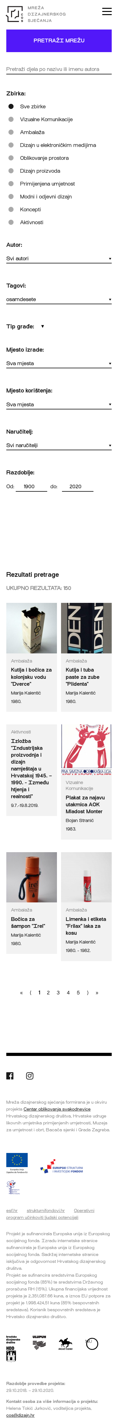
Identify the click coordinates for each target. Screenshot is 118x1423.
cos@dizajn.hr (20, 1415)
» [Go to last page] (97, 993)
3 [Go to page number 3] (58, 993)
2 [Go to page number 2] (48, 993)
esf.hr (12, 1210)
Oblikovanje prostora (44, 158)
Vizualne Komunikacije (46, 119)
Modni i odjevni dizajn (46, 197)
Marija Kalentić (26, 693)
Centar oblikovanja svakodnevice (57, 1109)
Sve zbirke (33, 107)
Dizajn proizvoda (40, 171)
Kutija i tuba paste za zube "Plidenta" (82, 677)
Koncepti (30, 210)
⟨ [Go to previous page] (30, 993)
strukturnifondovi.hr (46, 1210)
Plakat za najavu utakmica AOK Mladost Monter (85, 804)
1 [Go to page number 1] (39, 993)
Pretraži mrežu (59, 41)
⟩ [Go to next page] (88, 993)
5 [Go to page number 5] (78, 993)
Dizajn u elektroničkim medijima (58, 145)
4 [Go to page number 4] (68, 993)
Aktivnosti (31, 222)
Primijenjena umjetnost (47, 184)
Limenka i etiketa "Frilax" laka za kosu (86, 926)
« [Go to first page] (21, 993)
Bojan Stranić (80, 820)
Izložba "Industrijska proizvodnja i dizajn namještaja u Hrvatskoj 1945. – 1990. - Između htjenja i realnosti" (31, 769)
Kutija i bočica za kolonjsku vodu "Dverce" (31, 677)
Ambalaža (32, 132)
